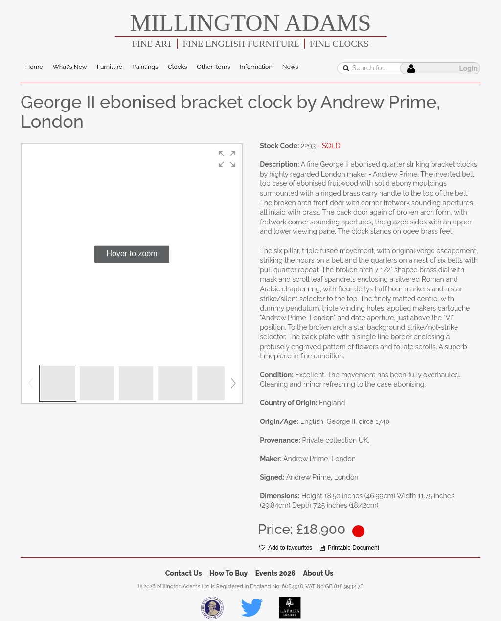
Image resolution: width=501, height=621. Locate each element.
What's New (70, 66)
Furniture (109, 66)
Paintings (145, 66)
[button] (227, 159)
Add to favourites (285, 547)
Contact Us (183, 573)
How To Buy (228, 573)
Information (256, 66)
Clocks (177, 66)
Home (34, 66)
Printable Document (349, 547)
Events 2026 (275, 573)
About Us (318, 573)
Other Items (213, 66)
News (290, 66)
